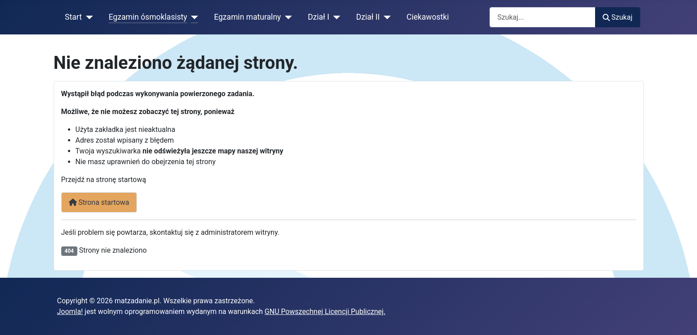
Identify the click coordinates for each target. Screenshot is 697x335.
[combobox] (543, 17)
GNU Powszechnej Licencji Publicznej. (325, 311)
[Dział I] (334, 17)
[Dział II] (385, 17)
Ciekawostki (427, 17)
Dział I (318, 17)
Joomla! (70, 311)
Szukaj (617, 17)
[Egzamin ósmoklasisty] (193, 17)
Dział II (368, 17)
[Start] (87, 17)
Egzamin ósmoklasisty (148, 17)
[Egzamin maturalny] (286, 17)
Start (73, 17)
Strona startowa (99, 202)
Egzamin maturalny (247, 17)
